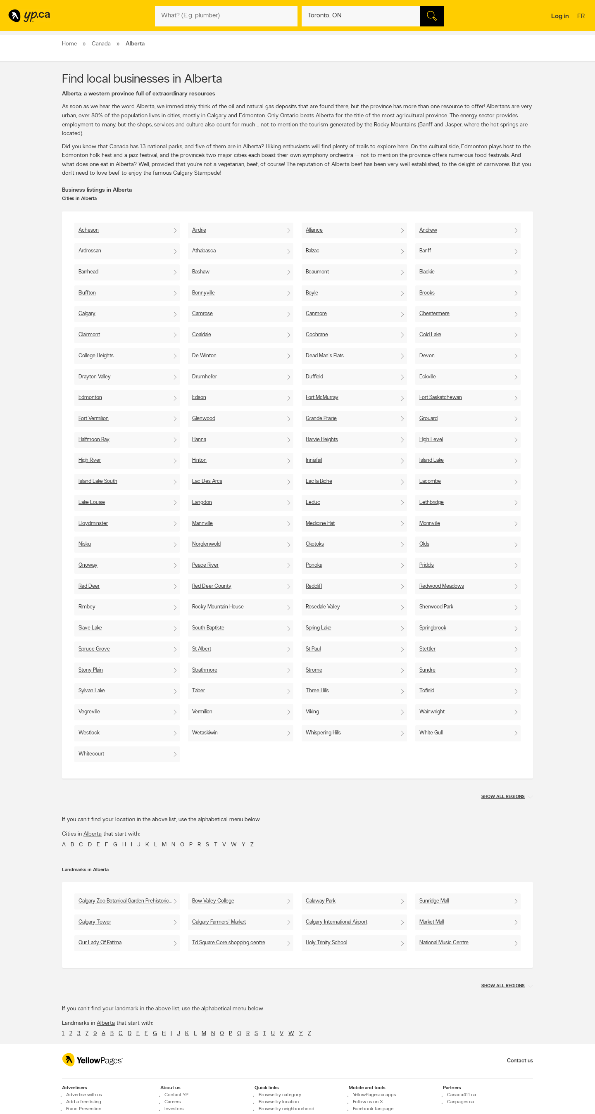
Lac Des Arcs (207, 481)
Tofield (426, 691)
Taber (198, 691)
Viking (312, 712)
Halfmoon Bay (94, 439)
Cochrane (317, 334)
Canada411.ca (461, 1095)
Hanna (199, 439)
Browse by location (279, 1102)
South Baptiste (208, 628)
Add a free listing (83, 1102)
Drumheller (204, 377)
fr (582, 17)
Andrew (428, 230)
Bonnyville (203, 293)
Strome (314, 670)
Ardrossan (90, 251)
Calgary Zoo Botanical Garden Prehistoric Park (129, 901)
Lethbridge (431, 502)
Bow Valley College (213, 901)
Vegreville (89, 712)
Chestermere (434, 313)
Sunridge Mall (434, 901)
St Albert (201, 649)
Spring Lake (318, 628)
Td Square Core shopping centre (228, 942)
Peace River (205, 565)
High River (90, 460)
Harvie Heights (322, 439)
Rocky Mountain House (218, 607)
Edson (199, 397)
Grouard (428, 418)
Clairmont (89, 334)
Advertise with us (84, 1095)
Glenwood (203, 418)
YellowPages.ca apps (374, 1095)
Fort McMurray (322, 397)
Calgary (87, 313)
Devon (427, 356)
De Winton (204, 356)
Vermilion (202, 712)
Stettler (427, 649)
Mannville (202, 523)
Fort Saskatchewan (440, 397)
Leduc (313, 502)
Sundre (427, 670)
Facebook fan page (373, 1109)
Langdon (202, 502)
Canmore (316, 313)
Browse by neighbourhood (286, 1109)
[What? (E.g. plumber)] (226, 16)
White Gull (431, 733)
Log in (560, 16)
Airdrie (199, 230)
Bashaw (200, 272)
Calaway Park (321, 901)
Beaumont (317, 272)
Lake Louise (92, 502)
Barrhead (88, 272)
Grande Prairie (321, 418)
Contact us (520, 1061)
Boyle (312, 293)
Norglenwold (206, 544)
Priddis (426, 565)
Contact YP (176, 1095)
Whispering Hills (323, 733)
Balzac (312, 251)
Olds (424, 544)
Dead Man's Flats (325, 356)
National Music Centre (444, 942)
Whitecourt (91, 754)
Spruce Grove (94, 649)
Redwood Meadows (441, 586)
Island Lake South (98, 481)
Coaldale (201, 334)
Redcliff (314, 586)
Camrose (202, 313)
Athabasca (204, 251)
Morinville (429, 523)
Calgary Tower (95, 922)
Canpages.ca (460, 1102)
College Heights (96, 356)
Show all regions (503, 797)
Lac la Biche (319, 481)
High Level (431, 439)
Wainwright (432, 712)
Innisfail (314, 460)
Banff (425, 251)
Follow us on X (368, 1102)
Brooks (427, 293)
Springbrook (432, 628)
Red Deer (89, 586)
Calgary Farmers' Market (219, 922)
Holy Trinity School (326, 942)
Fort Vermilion (94, 418)
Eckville (427, 377)
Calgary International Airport (336, 922)
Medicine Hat (320, 523)
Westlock (89, 733)
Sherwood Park (436, 607)
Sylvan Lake (92, 691)
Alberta (92, 834)
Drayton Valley (95, 377)
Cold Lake (430, 334)
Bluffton (87, 293)
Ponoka (314, 565)
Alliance (314, 230)
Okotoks (315, 544)
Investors (173, 1109)
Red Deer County (211, 586)
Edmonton (90, 397)
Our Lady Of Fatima (100, 942)
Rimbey (87, 607)
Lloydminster (93, 523)
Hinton (199, 460)
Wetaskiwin (205, 733)
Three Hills (317, 691)
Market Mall (431, 922)
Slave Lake (90, 628)
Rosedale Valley (323, 607)
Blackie (427, 272)
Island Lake (431, 460)
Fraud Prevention (83, 1109)
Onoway (88, 565)
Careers (172, 1102)
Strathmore (204, 670)
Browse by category (280, 1095)
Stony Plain (91, 670)
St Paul (313, 649)
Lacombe (430, 481)
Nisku (85, 544)
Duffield (314, 377)
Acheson (89, 230)
